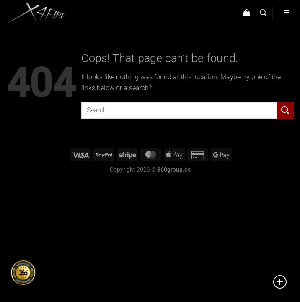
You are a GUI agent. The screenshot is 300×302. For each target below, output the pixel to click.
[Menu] (286, 13)
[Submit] (285, 110)
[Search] (263, 13)
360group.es (174, 169)
